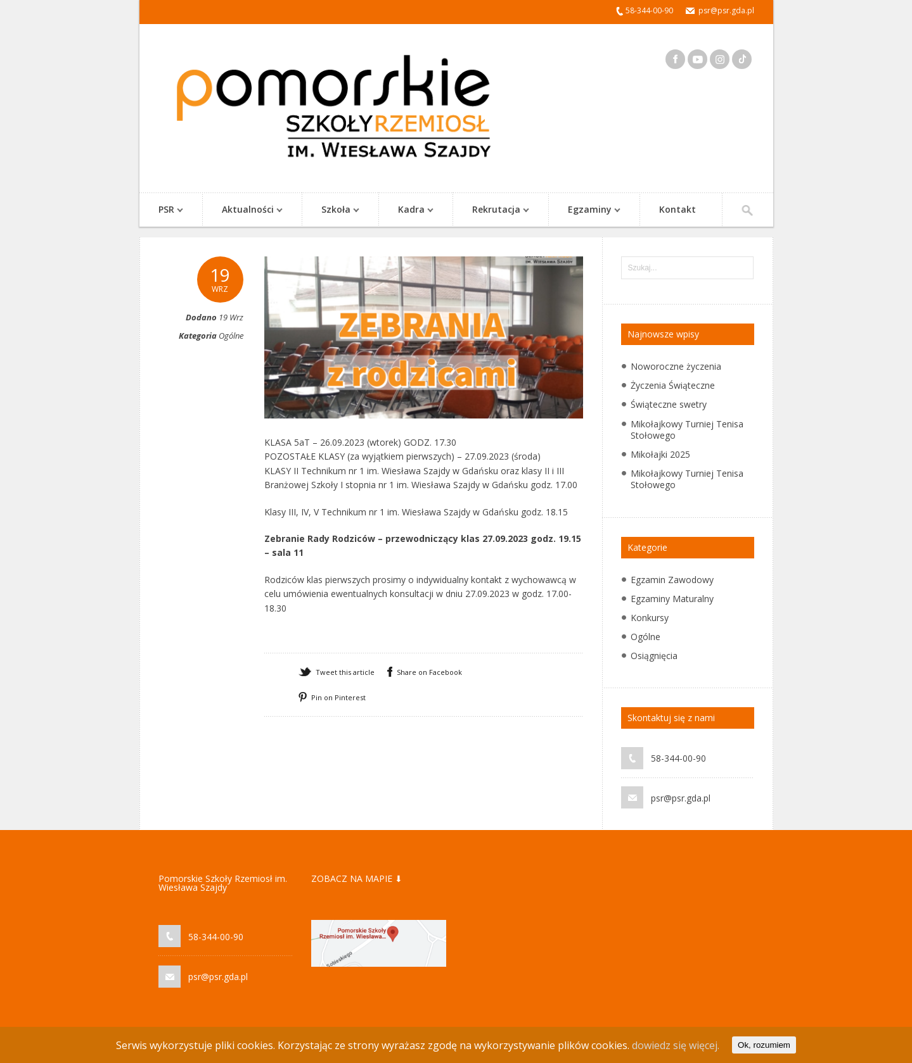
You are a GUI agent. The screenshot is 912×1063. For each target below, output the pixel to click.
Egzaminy (588, 210)
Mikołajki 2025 (660, 454)
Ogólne (231, 335)
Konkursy (650, 618)
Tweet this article (345, 672)
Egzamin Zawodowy (672, 580)
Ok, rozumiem (764, 1045)
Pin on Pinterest (338, 697)
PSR (164, 210)
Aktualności (246, 210)
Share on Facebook (429, 672)
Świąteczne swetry (669, 404)
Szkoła (334, 210)
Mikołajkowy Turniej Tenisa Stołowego (687, 429)
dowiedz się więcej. (675, 1045)
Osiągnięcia (654, 656)
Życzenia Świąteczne (673, 385)
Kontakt (677, 209)
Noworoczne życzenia (676, 366)
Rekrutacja (494, 210)
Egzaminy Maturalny (672, 599)
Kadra (409, 210)
